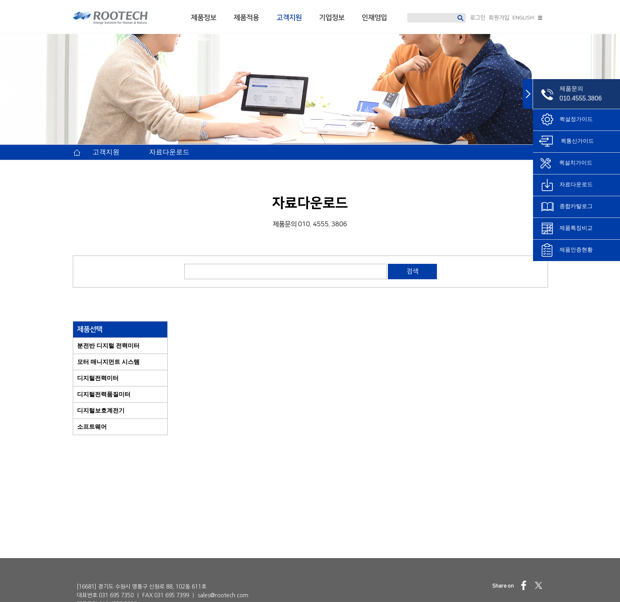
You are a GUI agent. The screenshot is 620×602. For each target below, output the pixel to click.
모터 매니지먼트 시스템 (108, 361)
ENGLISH (523, 18)
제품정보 (203, 18)
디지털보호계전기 (101, 410)
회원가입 (499, 18)
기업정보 (331, 18)
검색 (412, 271)
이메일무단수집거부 (477, 588)
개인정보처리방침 (413, 588)
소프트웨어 (92, 426)
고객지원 (289, 18)
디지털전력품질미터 (103, 394)
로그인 (478, 18)
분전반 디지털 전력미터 (108, 345)
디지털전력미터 (98, 378)
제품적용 (246, 18)
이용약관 (532, 588)
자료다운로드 (169, 152)
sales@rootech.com (223, 577)
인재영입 (374, 18)
